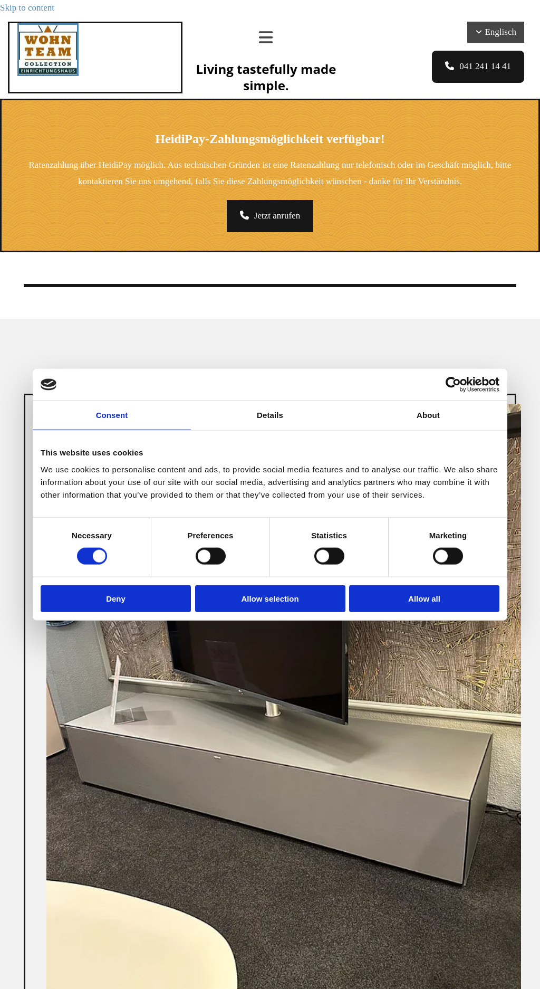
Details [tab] (270, 415)
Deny (116, 598)
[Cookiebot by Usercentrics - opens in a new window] (453, 385)
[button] (478, 67)
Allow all (424, 598)
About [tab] (428, 415)
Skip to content (27, 8)
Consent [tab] (112, 415)
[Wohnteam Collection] (48, 73)
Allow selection (269, 598)
